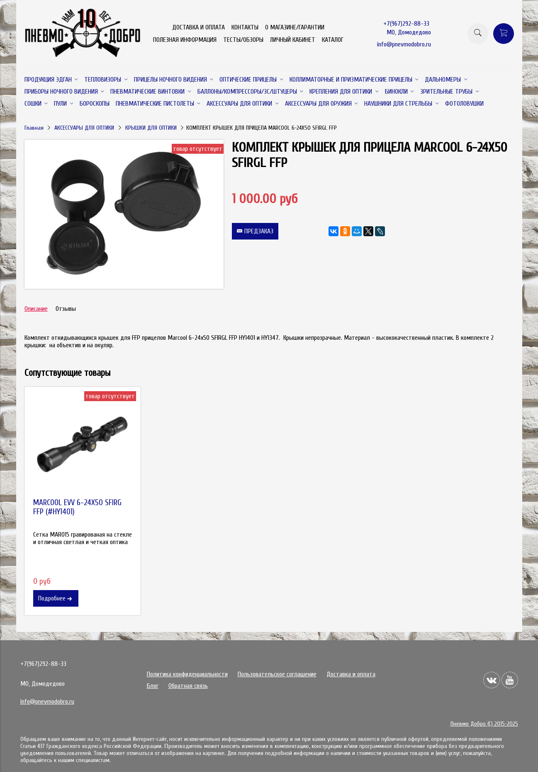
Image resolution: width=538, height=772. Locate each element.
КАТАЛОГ (332, 40)
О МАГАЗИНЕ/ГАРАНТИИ (294, 27)
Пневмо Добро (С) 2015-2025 (484, 723)
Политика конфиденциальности (187, 674)
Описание (36, 308)
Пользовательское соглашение (277, 674)
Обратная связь (188, 686)
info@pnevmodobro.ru (404, 44)
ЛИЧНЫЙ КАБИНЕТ (292, 40)
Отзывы (66, 308)
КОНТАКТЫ (244, 27)
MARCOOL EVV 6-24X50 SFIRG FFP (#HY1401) (77, 507)
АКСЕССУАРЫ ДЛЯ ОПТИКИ (84, 127)
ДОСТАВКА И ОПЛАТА (198, 27)
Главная (34, 127)
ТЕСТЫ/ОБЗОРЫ (243, 40)
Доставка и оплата (350, 674)
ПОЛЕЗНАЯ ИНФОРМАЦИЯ (185, 40)
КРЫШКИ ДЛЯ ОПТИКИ (151, 127)
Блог (152, 686)
